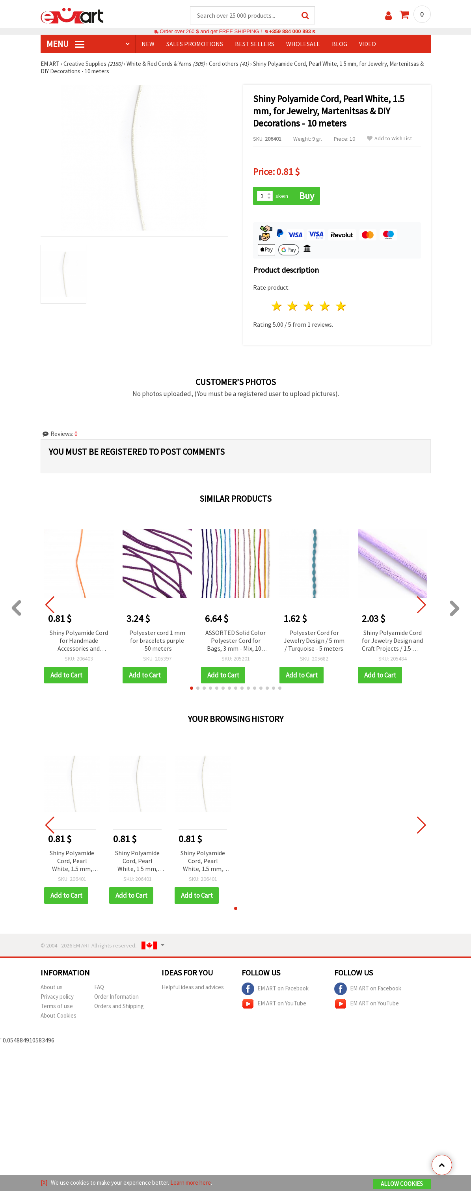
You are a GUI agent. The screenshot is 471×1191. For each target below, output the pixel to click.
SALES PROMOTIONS (194, 44)
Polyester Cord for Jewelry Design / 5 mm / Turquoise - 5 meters (314, 640)
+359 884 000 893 (290, 31)
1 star (277, 306)
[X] (44, 1182)
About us (52, 987)
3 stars (309, 306)
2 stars (293, 306)
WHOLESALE (303, 44)
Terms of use (57, 1006)
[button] (191, 688)
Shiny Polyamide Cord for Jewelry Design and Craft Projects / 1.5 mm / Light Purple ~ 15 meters (392, 641)
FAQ (99, 987)
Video (367, 44)
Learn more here (190, 1182)
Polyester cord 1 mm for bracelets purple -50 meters (157, 640)
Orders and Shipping (119, 1006)
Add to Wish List (389, 138)
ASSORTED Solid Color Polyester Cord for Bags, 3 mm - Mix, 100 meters (235, 641)
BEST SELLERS (254, 44)
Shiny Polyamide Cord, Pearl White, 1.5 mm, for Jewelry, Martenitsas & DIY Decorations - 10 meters (72, 861)
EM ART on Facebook (275, 989)
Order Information (116, 996)
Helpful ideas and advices (193, 987)
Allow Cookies (402, 1183)
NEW (148, 44)
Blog (339, 44)
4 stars (325, 306)
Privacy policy (57, 996)
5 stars (341, 306)
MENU (65, 43)
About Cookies (58, 1015)
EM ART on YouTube (274, 1003)
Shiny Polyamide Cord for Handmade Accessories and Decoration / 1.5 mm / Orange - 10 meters (79, 641)
